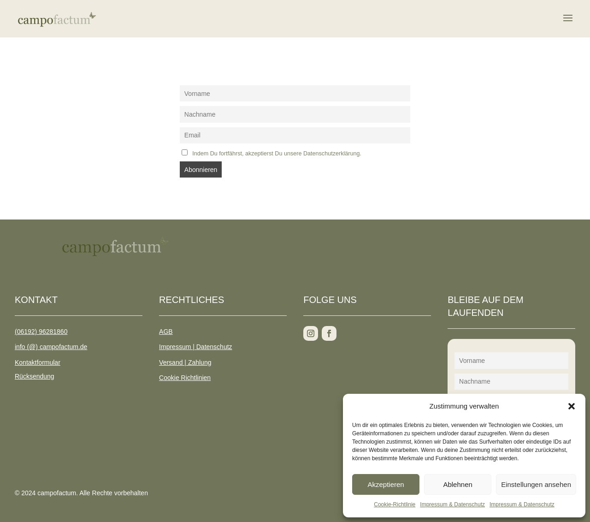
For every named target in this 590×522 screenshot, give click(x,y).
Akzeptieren (385, 484)
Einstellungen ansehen (536, 484)
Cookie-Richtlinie (394, 504)
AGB (166, 331)
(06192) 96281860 (41, 331)
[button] (571, 406)
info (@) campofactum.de (51, 346)
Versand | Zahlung (185, 362)
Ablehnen (457, 484)
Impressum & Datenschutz (452, 504)
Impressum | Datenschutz (195, 346)
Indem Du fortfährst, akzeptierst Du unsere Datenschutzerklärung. (276, 153)
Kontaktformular (37, 362)
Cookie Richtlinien (185, 377)
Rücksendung (34, 376)
